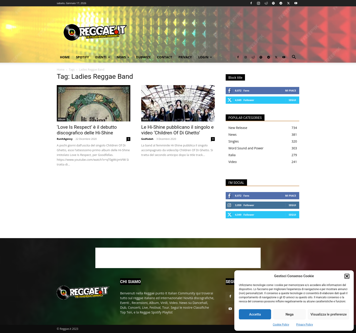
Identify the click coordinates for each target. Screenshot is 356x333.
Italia (145, 119)
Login (205, 57)
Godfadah (147, 139)
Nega (290, 314)
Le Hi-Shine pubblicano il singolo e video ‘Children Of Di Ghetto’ (177, 130)
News (123, 57)
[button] (347, 276)
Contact (164, 57)
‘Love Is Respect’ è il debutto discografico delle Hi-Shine (87, 130)
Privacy (185, 57)
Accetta (255, 314)
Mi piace (290, 90)
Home (65, 57)
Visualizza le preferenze (328, 314)
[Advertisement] (178, 258)
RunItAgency (65, 139)
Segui (292, 100)
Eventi (102, 57)
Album (61, 119)
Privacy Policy (304, 324)
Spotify (82, 57)
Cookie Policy (281, 324)
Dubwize (143, 57)
